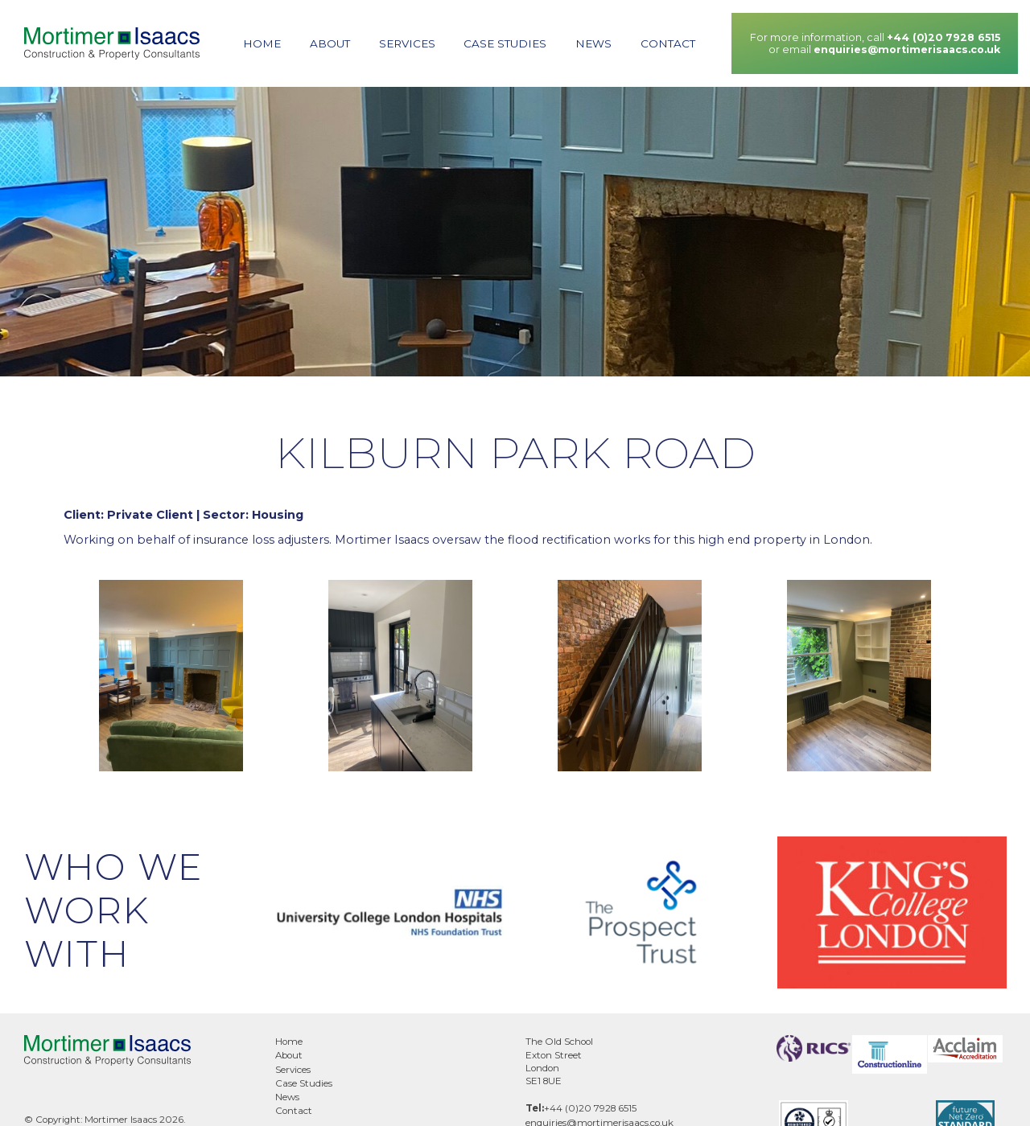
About (330, 43)
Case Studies (505, 43)
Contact (668, 43)
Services (407, 43)
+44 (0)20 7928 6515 (943, 37)
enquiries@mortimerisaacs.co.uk (907, 49)
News (593, 43)
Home (262, 43)
